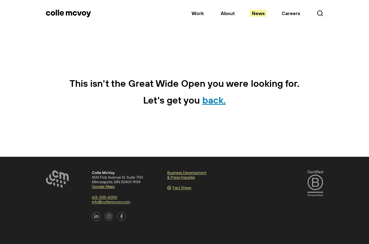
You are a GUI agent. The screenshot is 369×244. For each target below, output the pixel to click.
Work (198, 13)
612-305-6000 (104, 197)
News (258, 13)
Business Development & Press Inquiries (186, 175)
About (228, 13)
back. (214, 100)
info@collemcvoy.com (111, 201)
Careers (291, 13)
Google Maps (103, 186)
